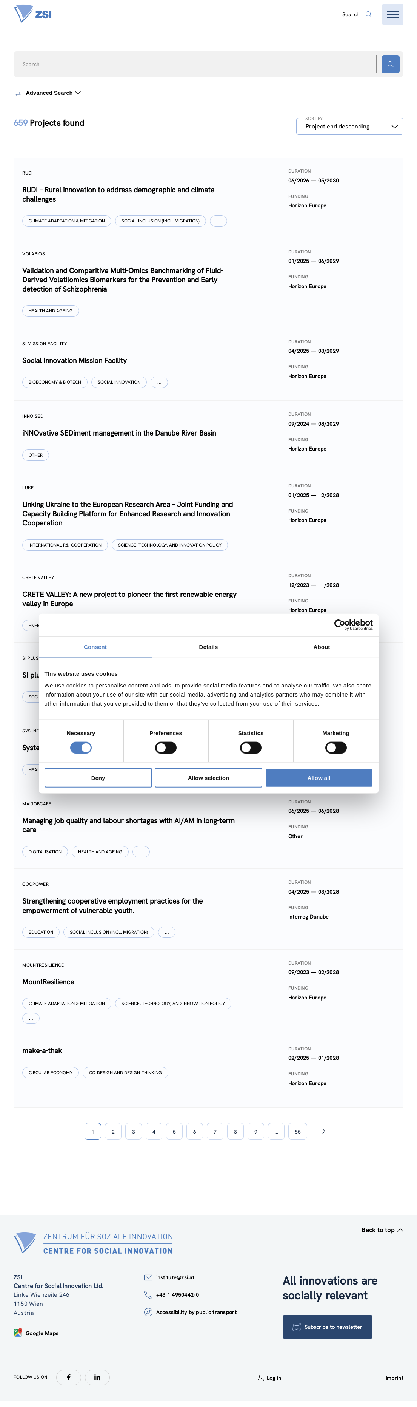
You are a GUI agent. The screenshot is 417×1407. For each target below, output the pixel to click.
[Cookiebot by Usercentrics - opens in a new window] (340, 624)
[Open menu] (392, 14)
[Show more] (219, 221)
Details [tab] (208, 646)
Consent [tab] (95, 646)
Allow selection (208, 778)
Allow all (319, 778)
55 (298, 1137)
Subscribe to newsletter (328, 1333)
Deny (98, 778)
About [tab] (322, 646)
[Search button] (391, 64)
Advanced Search (47, 92)
